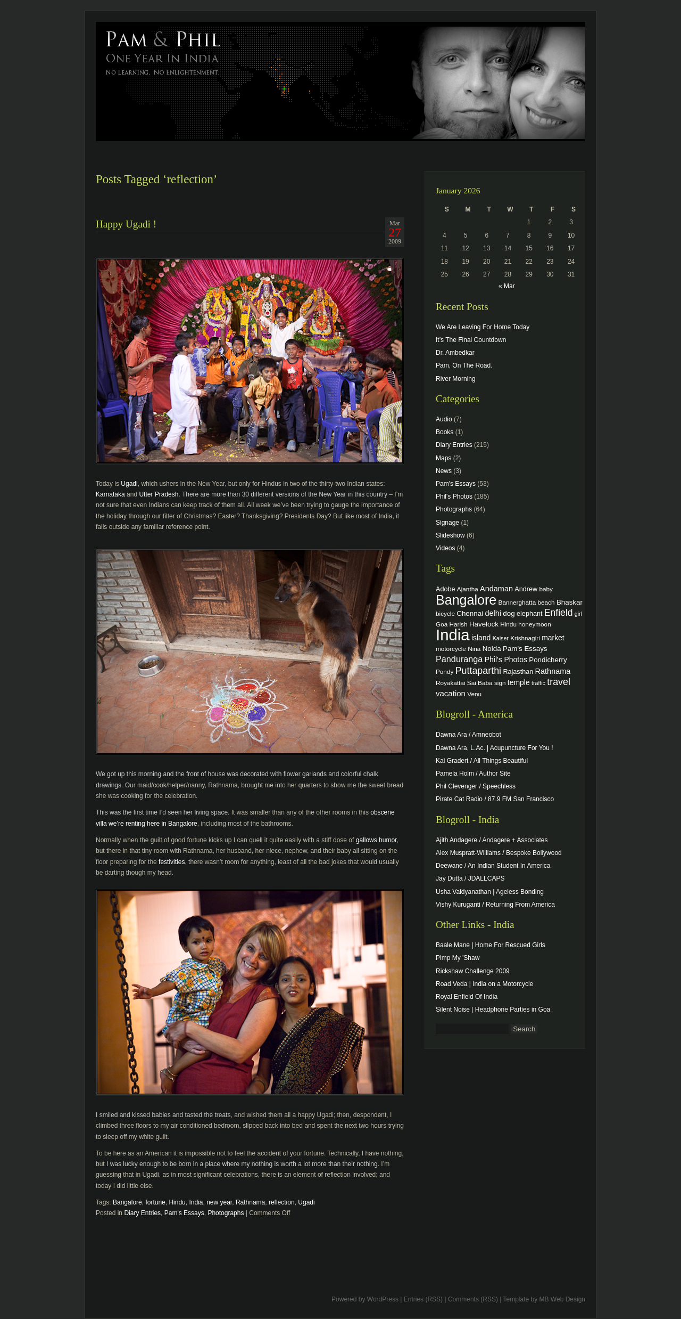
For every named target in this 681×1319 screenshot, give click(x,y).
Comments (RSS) (473, 1299)
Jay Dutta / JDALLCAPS (470, 878)
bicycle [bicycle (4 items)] (445, 613)
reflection (282, 1202)
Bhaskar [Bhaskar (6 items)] (570, 602)
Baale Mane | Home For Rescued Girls (490, 945)
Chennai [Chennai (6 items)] (469, 613)
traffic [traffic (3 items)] (538, 683)
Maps (443, 458)
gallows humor (376, 840)
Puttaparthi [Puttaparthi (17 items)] (478, 670)
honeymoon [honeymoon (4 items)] (534, 624)
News (444, 471)
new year (219, 1202)
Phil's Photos (454, 496)
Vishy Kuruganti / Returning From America (495, 904)
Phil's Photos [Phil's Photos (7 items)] (506, 659)
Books (444, 432)
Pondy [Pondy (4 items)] (444, 671)
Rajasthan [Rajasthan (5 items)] (518, 671)
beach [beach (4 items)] (546, 602)
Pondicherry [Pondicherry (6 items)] (548, 660)
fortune (155, 1202)
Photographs (225, 1213)
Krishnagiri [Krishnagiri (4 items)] (525, 637)
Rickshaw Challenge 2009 (473, 971)
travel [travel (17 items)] (558, 682)
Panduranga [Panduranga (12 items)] (459, 659)
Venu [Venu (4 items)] (474, 693)
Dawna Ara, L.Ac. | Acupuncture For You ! (494, 748)
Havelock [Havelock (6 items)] (484, 624)
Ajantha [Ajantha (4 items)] (467, 588)
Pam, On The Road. (464, 365)
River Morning (456, 378)
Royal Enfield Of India (466, 996)
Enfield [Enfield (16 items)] (558, 612)
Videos (445, 548)
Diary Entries (142, 1213)
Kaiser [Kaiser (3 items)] (501, 638)
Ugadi (129, 483)
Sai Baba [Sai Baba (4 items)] (480, 682)
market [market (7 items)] (553, 637)
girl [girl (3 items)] (578, 613)
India (196, 1202)
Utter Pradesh (158, 494)
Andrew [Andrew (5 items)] (525, 589)
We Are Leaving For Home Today (482, 327)
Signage (447, 522)
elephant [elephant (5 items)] (529, 613)
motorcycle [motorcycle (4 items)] (451, 648)
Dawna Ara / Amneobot (468, 734)
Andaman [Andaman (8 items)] (496, 588)
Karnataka (110, 494)
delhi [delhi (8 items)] (493, 613)
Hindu (177, 1202)
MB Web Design (562, 1299)
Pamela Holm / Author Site (473, 773)
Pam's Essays (184, 1213)
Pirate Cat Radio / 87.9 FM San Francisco (495, 799)
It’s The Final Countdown (471, 340)
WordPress (382, 1299)
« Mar (507, 286)
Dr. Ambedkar (455, 352)
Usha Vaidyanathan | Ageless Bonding (490, 891)
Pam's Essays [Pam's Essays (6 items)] (525, 649)
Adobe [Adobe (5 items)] (445, 589)
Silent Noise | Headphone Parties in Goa (493, 1009)
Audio (444, 419)
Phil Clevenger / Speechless (476, 786)
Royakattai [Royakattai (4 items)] (451, 682)
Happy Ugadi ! (126, 224)
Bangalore (127, 1202)
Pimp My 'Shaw (457, 958)
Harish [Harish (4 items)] (459, 624)
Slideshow (450, 535)
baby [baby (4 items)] (546, 588)
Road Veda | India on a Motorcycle (484, 984)
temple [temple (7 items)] (519, 682)
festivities (172, 862)
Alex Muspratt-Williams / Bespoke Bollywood (499, 853)
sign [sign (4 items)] (500, 682)
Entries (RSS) (423, 1299)
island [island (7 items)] (481, 637)
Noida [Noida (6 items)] (492, 649)
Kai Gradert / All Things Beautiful (482, 760)
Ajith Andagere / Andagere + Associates (491, 840)
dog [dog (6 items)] (508, 613)
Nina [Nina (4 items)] (474, 648)
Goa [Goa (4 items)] (441, 624)
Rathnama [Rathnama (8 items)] (553, 671)
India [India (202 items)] (453, 635)
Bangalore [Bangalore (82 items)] (466, 599)
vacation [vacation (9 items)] (451, 693)
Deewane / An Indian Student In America (493, 865)
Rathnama (250, 1202)
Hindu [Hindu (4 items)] (508, 624)
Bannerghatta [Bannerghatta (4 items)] (517, 602)
